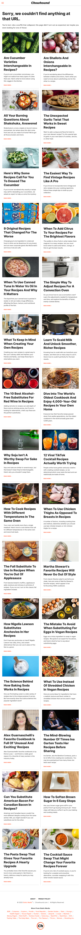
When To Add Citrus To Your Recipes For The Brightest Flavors (59, 232)
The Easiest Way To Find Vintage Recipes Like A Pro (59, 177)
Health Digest (15, 914)
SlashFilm (54, 916)
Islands (43, 914)
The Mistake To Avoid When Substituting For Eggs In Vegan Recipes (60, 628)
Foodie (31, 911)
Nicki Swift (23, 916)
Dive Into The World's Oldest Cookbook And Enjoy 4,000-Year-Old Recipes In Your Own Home (60, 401)
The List (34, 918)
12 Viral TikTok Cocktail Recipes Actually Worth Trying (60, 459)
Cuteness (15, 911)
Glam (62, 911)
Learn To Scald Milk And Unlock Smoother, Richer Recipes (60, 344)
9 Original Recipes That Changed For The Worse (20, 232)
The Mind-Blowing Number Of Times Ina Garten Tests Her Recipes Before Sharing (59, 743)
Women (59, 918)
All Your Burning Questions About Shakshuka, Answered (20, 119)
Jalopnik (51, 914)
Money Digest (12, 916)
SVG (70, 916)
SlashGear (63, 916)
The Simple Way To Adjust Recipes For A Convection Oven (59, 286)
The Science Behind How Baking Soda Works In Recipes (18, 685)
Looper (58, 914)
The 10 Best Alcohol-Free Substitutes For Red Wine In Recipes (19, 397)
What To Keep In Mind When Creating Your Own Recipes (20, 343)
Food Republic (41, 911)
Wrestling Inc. (69, 918)
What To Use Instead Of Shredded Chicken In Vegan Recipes (59, 685)
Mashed (66, 914)
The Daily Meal (23, 918)
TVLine (52, 918)
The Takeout (43, 918)
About (32, 899)
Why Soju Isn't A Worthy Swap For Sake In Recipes (20, 459)
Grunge (69, 911)
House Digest (26, 914)
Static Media (27, 902)
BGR (8, 911)
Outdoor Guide (34, 916)
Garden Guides (53, 911)
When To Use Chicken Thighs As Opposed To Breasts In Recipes (60, 513)
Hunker (36, 914)
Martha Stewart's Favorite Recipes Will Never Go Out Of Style (60, 570)
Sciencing (45, 916)
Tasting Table (11, 918)
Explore (24, 911)
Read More (7, 85)
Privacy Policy (44, 899)
